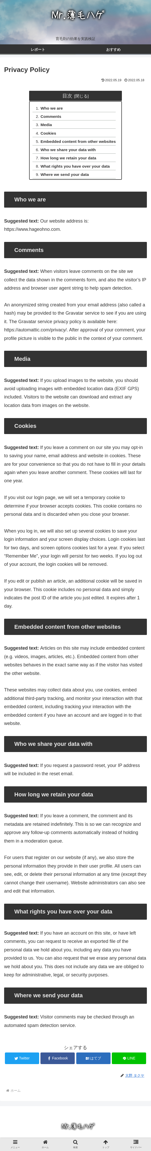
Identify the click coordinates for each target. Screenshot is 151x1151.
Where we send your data (64, 177)
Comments (50, 117)
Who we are (50, 108)
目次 (67, 96)
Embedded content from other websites (78, 143)
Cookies (47, 134)
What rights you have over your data (75, 169)
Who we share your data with (68, 151)
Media (45, 126)
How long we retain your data (68, 160)
